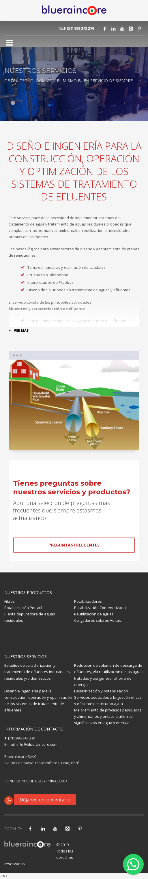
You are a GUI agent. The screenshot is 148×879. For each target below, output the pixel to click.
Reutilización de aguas (94, 614)
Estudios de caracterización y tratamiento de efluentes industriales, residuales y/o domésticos (37, 672)
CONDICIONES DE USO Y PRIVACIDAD (35, 781)
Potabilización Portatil (23, 607)
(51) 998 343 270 (80, 28)
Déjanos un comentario (45, 800)
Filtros (9, 601)
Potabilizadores (88, 601)
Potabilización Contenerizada (100, 607)
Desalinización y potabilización (101, 691)
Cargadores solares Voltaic (97, 620)
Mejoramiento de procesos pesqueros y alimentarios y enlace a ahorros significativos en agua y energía (108, 716)
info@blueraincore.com (36, 744)
